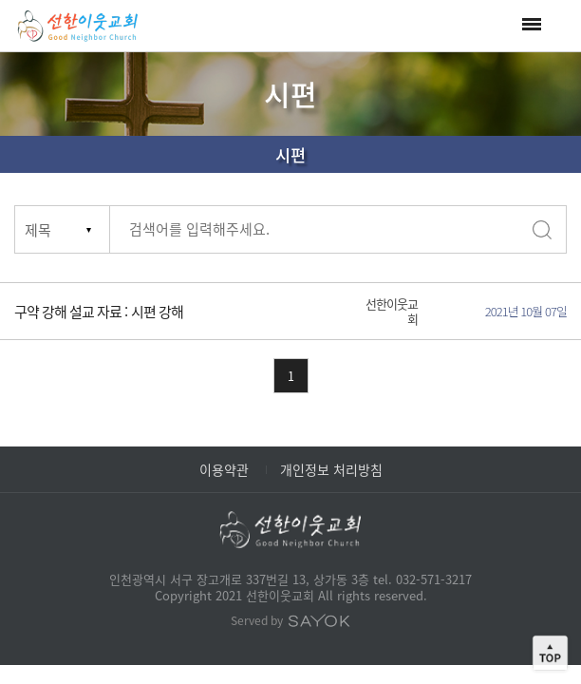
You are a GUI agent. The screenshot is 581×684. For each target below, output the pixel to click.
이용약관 (224, 469)
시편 (290, 154)
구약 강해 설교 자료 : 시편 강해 (98, 311)
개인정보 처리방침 (331, 469)
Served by (290, 620)
